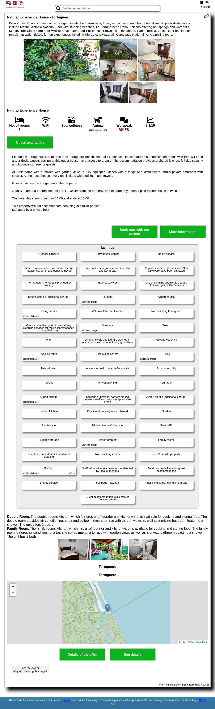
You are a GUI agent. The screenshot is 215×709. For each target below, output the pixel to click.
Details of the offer (82, 654)
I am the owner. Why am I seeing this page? (30, 669)
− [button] (13, 593)
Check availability (30, 142)
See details (133, 654)
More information (183, 232)
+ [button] (13, 587)
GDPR (202, 700)
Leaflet (182, 642)
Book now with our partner (134, 231)
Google (66, 700)
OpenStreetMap (198, 642)
